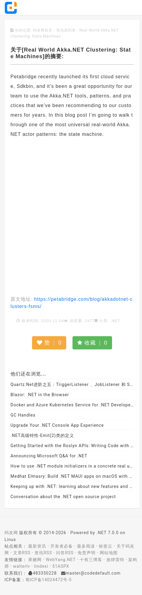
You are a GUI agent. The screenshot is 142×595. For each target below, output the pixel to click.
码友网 (11, 532)
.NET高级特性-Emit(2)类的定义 (42, 435)
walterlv (21, 566)
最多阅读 (86, 546)
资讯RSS (43, 552)
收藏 (92, 343)
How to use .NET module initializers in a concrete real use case (72, 466)
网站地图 (109, 552)
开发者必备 (61, 546)
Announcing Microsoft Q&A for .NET (48, 455)
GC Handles (22, 415)
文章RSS (22, 552)
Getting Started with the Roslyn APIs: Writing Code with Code (72, 445)
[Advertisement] (71, 217)
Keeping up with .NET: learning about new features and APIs (72, 486)
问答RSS (64, 552)
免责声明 (87, 552)
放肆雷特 (115, 559)
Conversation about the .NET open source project (63, 496)
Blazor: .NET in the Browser (39, 394)
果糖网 (35, 559)
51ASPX (61, 566)
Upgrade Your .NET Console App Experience (57, 425)
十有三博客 (91, 559)
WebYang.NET (60, 559)
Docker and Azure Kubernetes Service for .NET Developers (72, 404)
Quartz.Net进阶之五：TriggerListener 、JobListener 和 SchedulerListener (72, 384)
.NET (115, 320)
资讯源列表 (66, 30)
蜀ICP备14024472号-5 (48, 579)
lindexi (41, 566)
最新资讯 (37, 546)
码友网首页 (42, 30)
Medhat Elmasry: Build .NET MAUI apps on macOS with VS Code (72, 476)
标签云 (105, 546)
